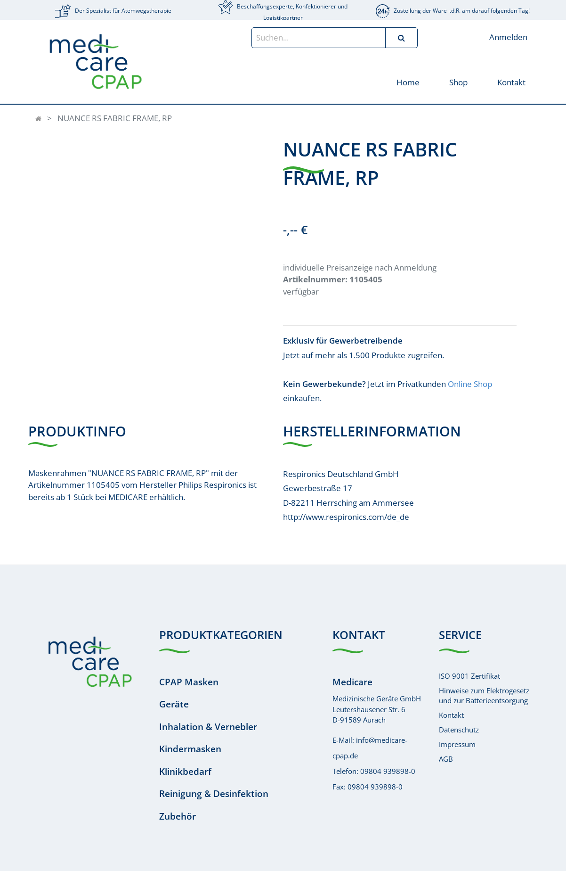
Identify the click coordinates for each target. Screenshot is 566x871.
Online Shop (470, 383)
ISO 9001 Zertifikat (469, 676)
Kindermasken (190, 749)
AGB (446, 759)
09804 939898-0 (387, 771)
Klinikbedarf (185, 771)
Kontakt (451, 715)
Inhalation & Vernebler (208, 727)
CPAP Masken (188, 682)
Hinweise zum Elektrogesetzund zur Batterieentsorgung (484, 695)
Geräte (174, 704)
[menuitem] (407, 82)
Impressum (457, 744)
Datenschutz (459, 729)
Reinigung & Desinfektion (213, 794)
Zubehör (177, 816)
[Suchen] (401, 38)
